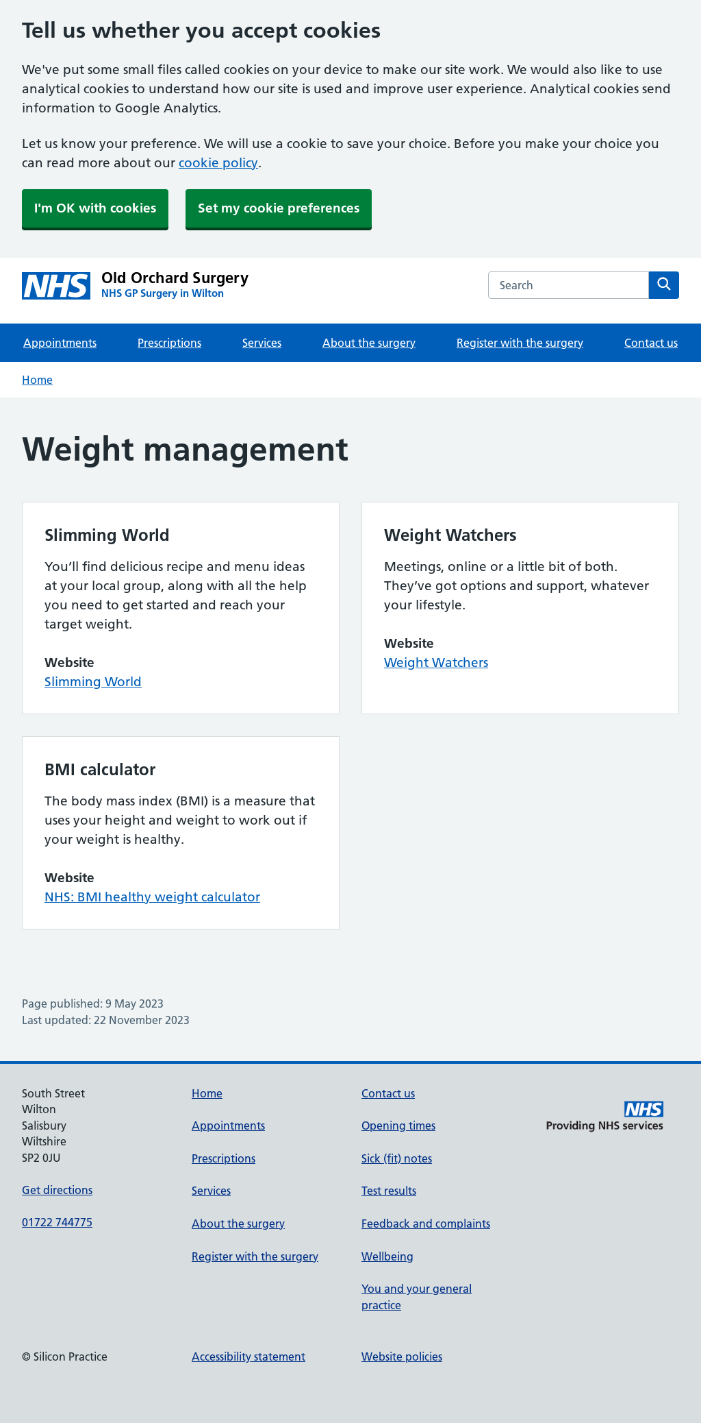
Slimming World (93, 682)
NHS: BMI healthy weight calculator (152, 897)
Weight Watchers (436, 662)
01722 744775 (57, 1222)
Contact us (651, 343)
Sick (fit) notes (396, 1158)
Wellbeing (387, 1256)
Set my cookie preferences (278, 208)
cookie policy (218, 163)
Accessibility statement (248, 1356)
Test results (388, 1190)
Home (37, 380)
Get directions (57, 1190)
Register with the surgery (520, 343)
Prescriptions (169, 343)
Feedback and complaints (425, 1223)
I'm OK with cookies (95, 208)
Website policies (401, 1356)
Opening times (398, 1125)
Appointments (60, 343)
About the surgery (369, 343)
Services (261, 343)
